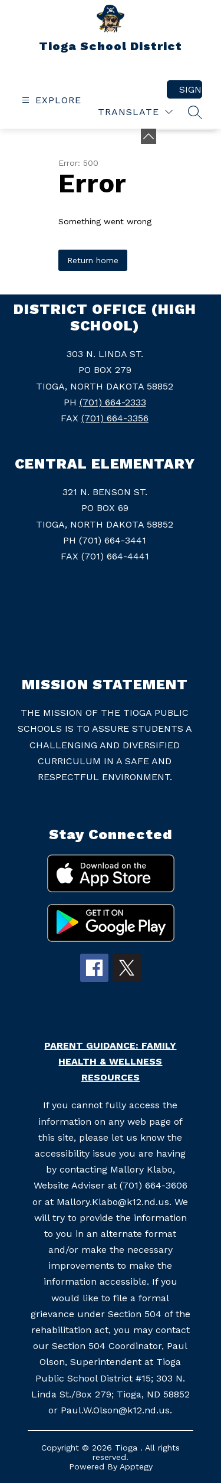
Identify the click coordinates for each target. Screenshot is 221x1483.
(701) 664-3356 (115, 418)
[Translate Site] (135, 111)
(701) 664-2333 (113, 402)
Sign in (190, 89)
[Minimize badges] (148, 136)
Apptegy (136, 1466)
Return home (92, 260)
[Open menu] (50, 100)
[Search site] (195, 112)
